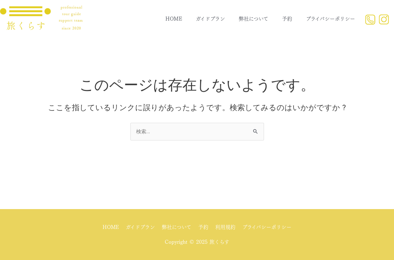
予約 (287, 19)
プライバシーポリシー (330, 19)
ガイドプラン (210, 19)
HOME (173, 19)
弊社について (253, 19)
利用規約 (226, 227)
